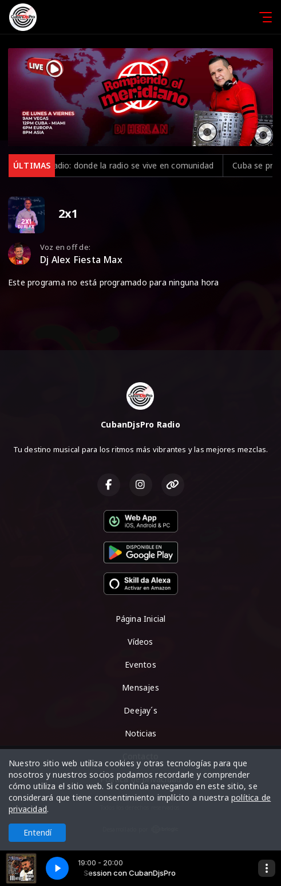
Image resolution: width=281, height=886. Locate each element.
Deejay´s (140, 710)
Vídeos (140, 641)
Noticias (141, 733)
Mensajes (140, 687)
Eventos (140, 664)
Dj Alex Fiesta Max (81, 259)
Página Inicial (141, 618)
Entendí (37, 832)
